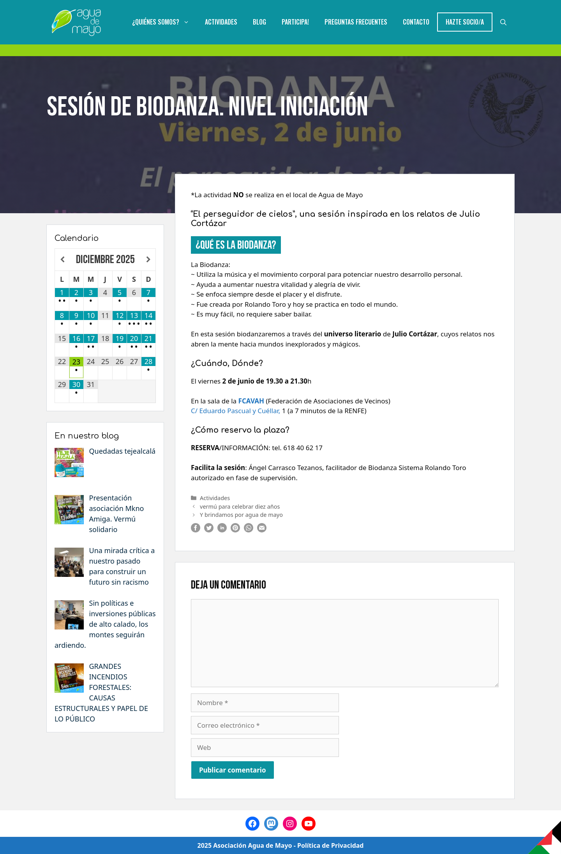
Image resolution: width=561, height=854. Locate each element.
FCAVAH (251, 400)
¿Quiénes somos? (164, 22)
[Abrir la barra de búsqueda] (503, 22)
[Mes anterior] (62, 260)
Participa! (295, 22)
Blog (259, 22)
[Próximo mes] (148, 260)
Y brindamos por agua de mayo (241, 514)
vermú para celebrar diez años (240, 506)
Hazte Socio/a (465, 22)
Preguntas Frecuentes (356, 22)
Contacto (416, 22)
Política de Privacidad (330, 845)
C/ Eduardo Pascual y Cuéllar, (235, 410)
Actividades (221, 22)
